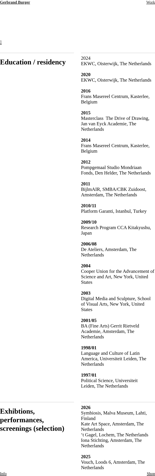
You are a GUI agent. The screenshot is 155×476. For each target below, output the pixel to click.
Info (3, 473)
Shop (151, 473)
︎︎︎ (1, 42)
